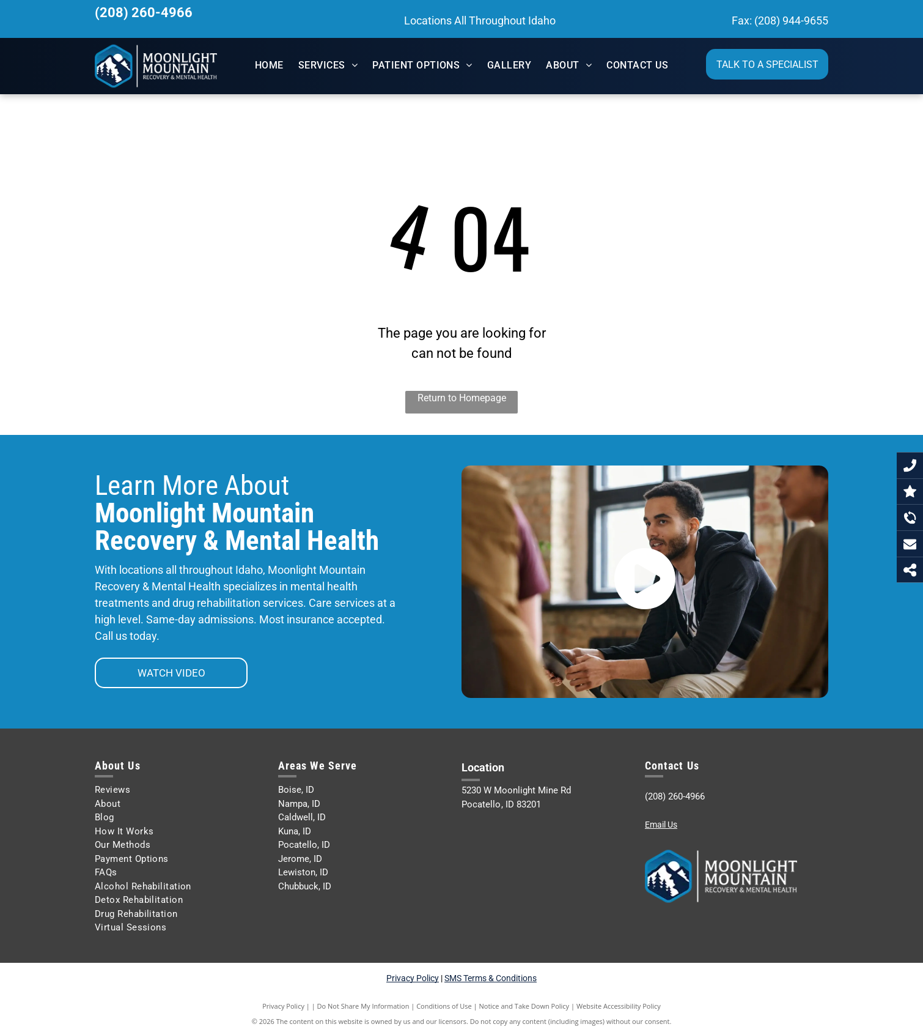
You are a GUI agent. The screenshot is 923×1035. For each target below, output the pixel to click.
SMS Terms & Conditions (490, 978)
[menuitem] (269, 65)
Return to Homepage (461, 398)
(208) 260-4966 (144, 12)
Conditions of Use (444, 1006)
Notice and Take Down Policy (524, 1006)
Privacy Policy (412, 978)
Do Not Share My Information (363, 1006)
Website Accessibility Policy (618, 1006)
